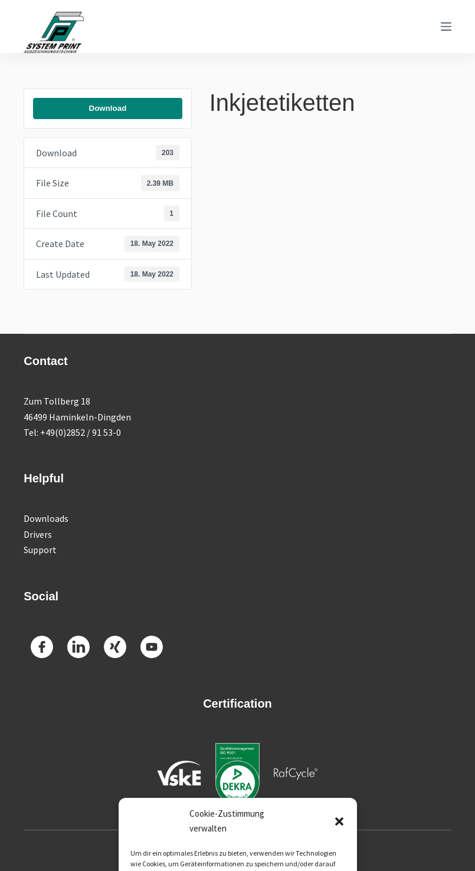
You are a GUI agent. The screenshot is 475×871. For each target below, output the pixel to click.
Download (108, 108)
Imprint (257, 850)
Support (40, 550)
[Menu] (446, 26)
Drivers (38, 534)
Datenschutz (301, 850)
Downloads (46, 518)
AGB (339, 850)
